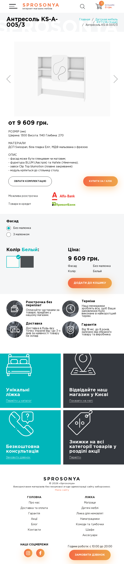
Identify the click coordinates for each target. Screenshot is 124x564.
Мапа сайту (62, 490)
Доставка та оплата (34, 508)
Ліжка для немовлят (89, 513)
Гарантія (34, 513)
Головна (34, 497)
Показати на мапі (81, 400)
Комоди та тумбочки (90, 524)
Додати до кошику (90, 283)
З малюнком (21, 234)
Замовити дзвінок (18, 457)
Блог (34, 524)
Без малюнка (22, 228)
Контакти (34, 530)
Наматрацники (90, 519)
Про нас (34, 503)
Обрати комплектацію (30, 181)
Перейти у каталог (19, 400)
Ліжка (90, 497)
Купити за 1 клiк (100, 181)
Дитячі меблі (89, 508)
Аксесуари (89, 535)
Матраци (90, 503)
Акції (34, 519)
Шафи (90, 530)
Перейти (75, 457)
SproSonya (62, 479)
